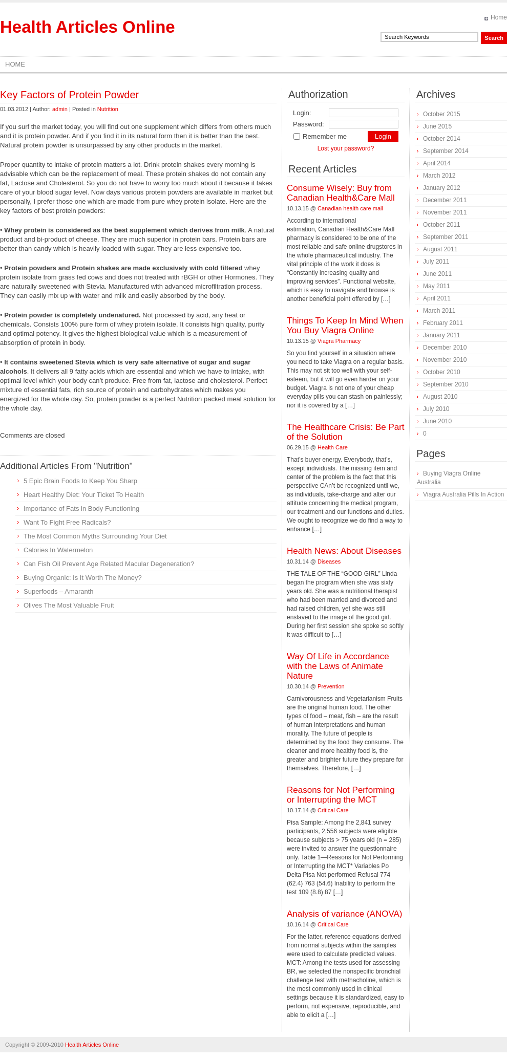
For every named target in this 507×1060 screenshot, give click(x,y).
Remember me (320, 136)
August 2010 (440, 396)
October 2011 (441, 224)
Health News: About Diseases (344, 551)
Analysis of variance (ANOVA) (344, 914)
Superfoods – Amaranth (59, 591)
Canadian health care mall (350, 208)
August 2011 (440, 249)
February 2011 (443, 323)
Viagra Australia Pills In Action (463, 494)
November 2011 (445, 212)
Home (499, 17)
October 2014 (441, 138)
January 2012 (441, 187)
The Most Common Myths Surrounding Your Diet (95, 536)
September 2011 (446, 237)
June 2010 (437, 421)
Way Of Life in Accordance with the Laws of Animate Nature (338, 666)
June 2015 (437, 126)
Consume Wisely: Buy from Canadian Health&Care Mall (341, 193)
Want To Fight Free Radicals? (67, 522)
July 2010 (436, 409)
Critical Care (333, 810)
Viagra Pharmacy (339, 341)
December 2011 (445, 200)
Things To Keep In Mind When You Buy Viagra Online (345, 325)
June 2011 (437, 273)
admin (60, 109)
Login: (302, 113)
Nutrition (107, 109)
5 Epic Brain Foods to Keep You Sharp (80, 481)
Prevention (331, 686)
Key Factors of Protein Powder (69, 94)
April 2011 (437, 298)
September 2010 (446, 384)
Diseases (329, 561)
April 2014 (437, 163)
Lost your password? (346, 148)
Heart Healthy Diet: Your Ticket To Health (84, 495)
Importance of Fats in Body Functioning (81, 508)
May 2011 (436, 286)
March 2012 (439, 175)
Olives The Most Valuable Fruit (69, 605)
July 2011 (436, 261)
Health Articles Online (87, 26)
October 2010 (441, 372)
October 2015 (441, 114)
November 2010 (445, 359)
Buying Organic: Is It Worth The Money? (83, 577)
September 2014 (446, 151)
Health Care (333, 447)
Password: (308, 124)
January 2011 (441, 335)
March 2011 (439, 310)
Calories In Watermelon (58, 550)
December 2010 (445, 347)
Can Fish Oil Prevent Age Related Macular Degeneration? (109, 564)
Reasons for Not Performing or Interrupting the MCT (341, 795)
